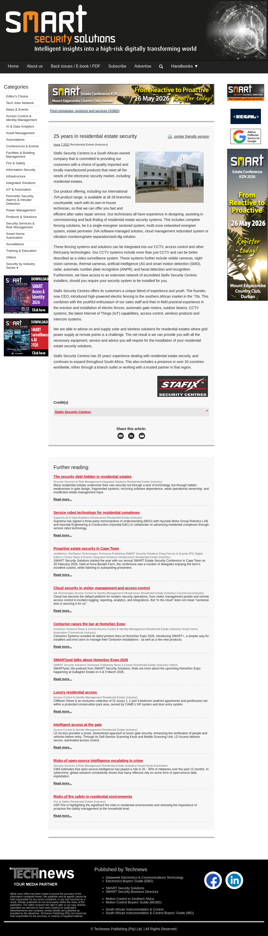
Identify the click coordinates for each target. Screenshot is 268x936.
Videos (11, 257)
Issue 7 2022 (61, 144)
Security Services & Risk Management (20, 225)
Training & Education (21, 251)
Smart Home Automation (15, 235)
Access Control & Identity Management (21, 118)
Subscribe (117, 66)
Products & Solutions (21, 217)
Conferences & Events (22, 146)
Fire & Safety (15, 163)
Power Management (20, 210)
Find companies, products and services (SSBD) (84, 111)
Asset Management (20, 133)
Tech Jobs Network (20, 103)
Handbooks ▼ (184, 66)
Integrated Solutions (20, 183)
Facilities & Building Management (20, 154)
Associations (15, 139)
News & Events (17, 109)
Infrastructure (16, 176)
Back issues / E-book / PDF (75, 66)
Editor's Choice (17, 96)
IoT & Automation (18, 189)
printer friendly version (188, 136)
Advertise (143, 66)
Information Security (20, 170)
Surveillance (15, 244)
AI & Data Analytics (20, 126)
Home (13, 66)
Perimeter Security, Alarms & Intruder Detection (20, 200)
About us (35, 66)
